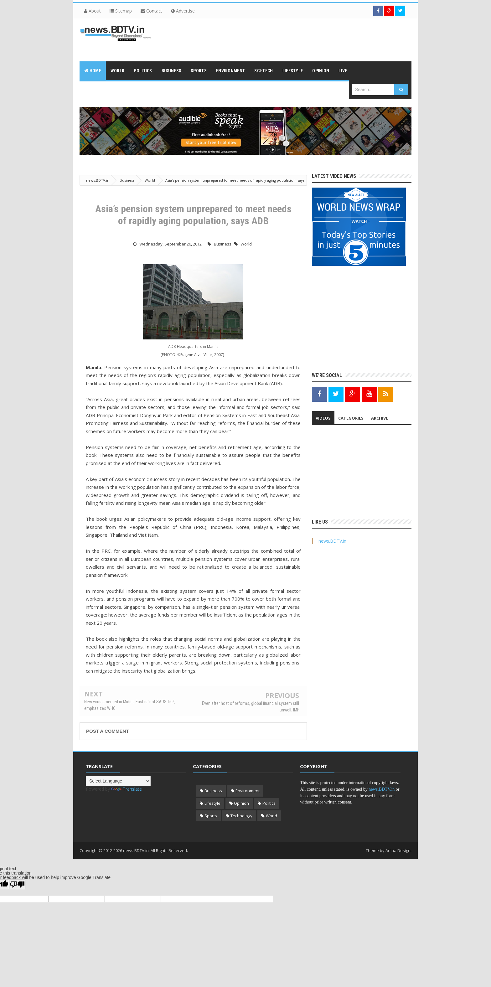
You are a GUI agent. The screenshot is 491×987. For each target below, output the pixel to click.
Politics (269, 803)
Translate (126, 789)
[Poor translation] (17, 884)
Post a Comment (107, 731)
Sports (210, 816)
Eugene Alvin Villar (196, 354)
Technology (241, 816)
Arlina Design (398, 850)
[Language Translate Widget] (118, 781)
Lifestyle (212, 803)
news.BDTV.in (332, 541)
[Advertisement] (297, 39)
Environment (247, 790)
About (92, 11)
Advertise (183, 11)
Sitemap (121, 11)
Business (222, 244)
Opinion (241, 803)
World (246, 244)
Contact (151, 11)
